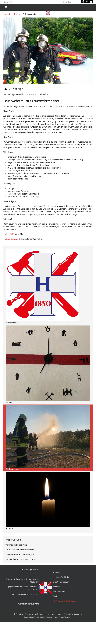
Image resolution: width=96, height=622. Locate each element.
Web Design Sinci (39, 617)
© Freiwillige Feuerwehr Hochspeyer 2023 (31, 614)
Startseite (7, 14)
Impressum (56, 614)
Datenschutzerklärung (73, 614)
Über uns (18, 14)
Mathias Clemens (10, 239)
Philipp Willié (8, 234)
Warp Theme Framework (63, 617)
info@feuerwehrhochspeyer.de (65, 601)
